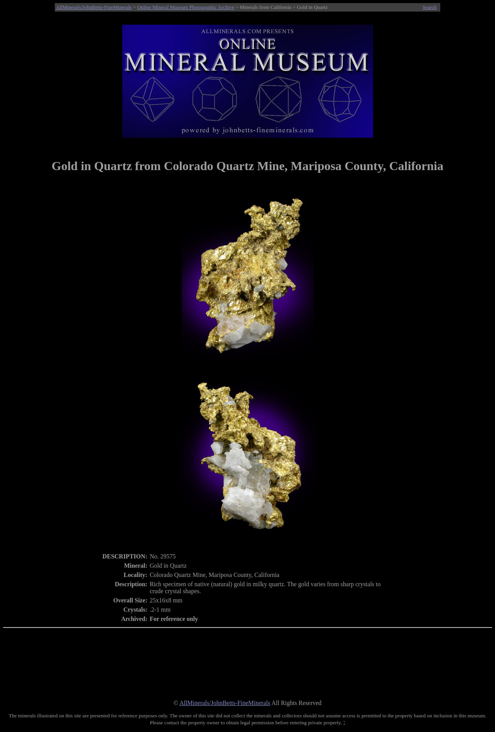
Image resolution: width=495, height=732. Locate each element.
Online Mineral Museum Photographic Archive (185, 7)
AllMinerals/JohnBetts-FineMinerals (94, 7)
